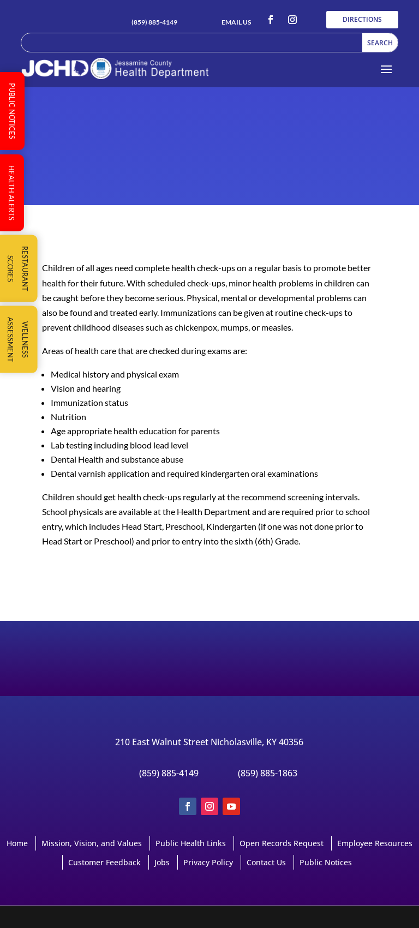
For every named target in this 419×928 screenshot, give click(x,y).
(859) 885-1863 (267, 773)
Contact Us (266, 862)
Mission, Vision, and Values (91, 843)
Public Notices (326, 862)
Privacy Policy (208, 862)
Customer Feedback (104, 862)
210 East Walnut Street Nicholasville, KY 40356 (209, 742)
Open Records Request (282, 843)
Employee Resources (374, 843)
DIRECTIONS (362, 19)
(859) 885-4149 (154, 22)
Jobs (162, 862)
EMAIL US (236, 22)
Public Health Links (190, 843)
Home (17, 843)
